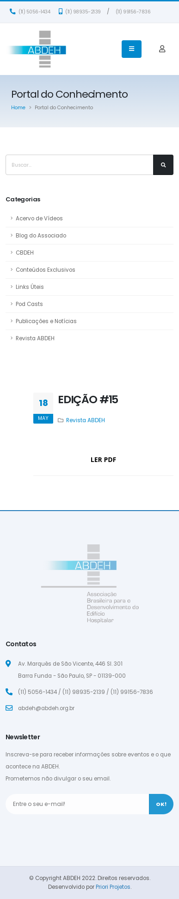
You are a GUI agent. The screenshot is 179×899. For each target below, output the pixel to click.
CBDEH (25, 252)
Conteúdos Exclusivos (45, 270)
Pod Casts (29, 304)
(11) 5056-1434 (30, 11)
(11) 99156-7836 (133, 11)
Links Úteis (30, 287)
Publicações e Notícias (46, 321)
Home (18, 107)
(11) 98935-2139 (80, 11)
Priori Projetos (113, 887)
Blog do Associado (41, 235)
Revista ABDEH (35, 338)
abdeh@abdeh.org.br (46, 708)
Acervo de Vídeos (39, 218)
